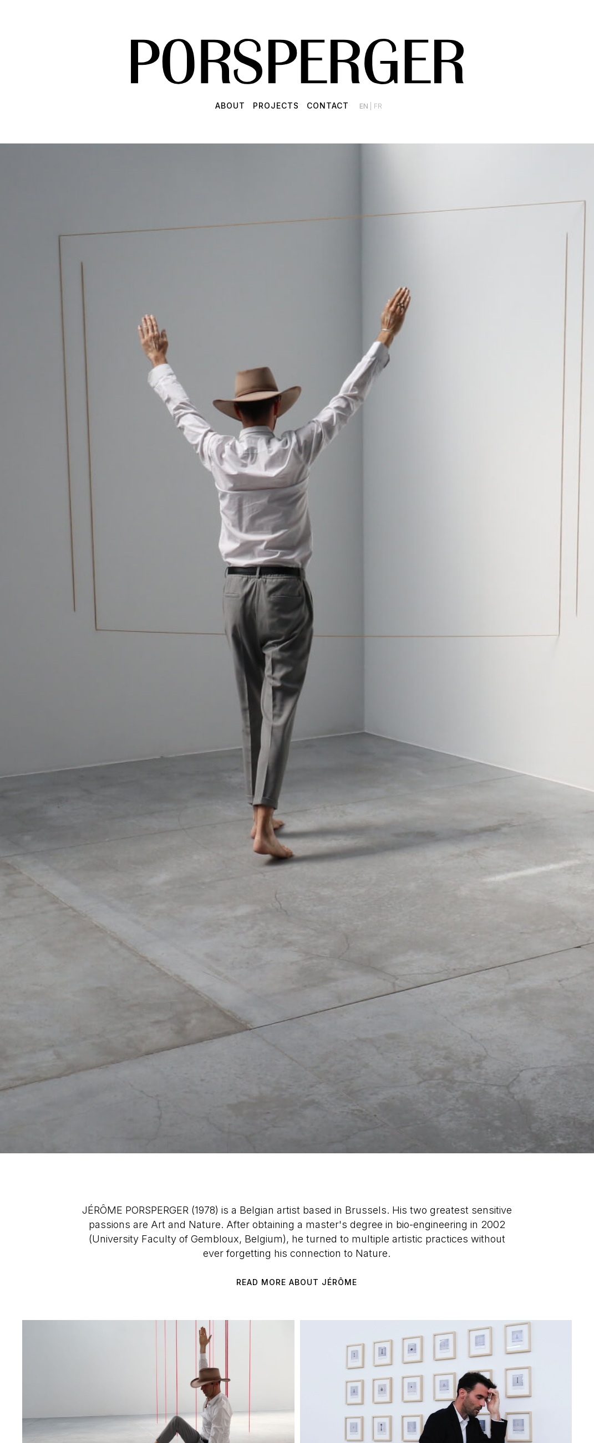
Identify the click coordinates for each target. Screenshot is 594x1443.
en (364, 106)
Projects (276, 105)
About (230, 105)
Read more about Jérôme (296, 1282)
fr (378, 106)
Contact (328, 105)
